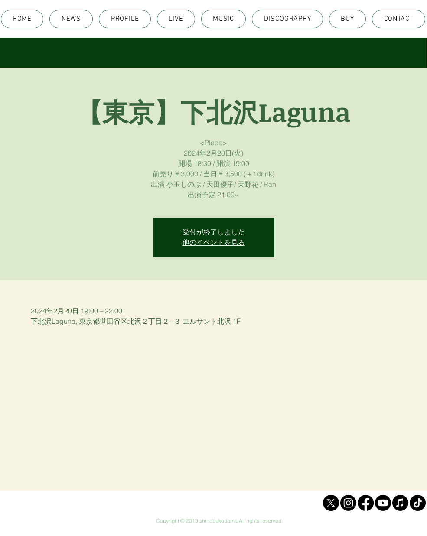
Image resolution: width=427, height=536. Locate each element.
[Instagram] (348, 503)
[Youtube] (383, 503)
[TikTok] (418, 503)
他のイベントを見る (214, 242)
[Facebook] (366, 503)
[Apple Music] (400, 503)
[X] (331, 503)
